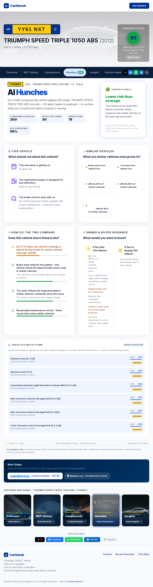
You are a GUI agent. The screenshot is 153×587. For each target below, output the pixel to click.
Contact (107, 554)
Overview (11, 72)
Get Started (139, 5)
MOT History (31, 72)
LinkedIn (92, 539)
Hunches (75, 72)
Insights (94, 72)
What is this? (133, 57)
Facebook (54, 539)
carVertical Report (35, 475)
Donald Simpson (75, 581)
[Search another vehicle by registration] (31, 29)
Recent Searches (125, 554)
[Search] (55, 29)
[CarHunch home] (15, 5)
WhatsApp (73, 539)
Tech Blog (143, 554)
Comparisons (52, 72)
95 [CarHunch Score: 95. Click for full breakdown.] (133, 38)
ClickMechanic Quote (87, 476)
